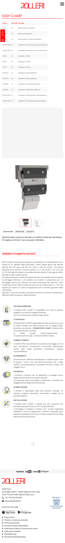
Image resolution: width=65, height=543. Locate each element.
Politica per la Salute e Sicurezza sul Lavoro (21, 528)
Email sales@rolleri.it (13, 501)
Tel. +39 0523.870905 (13, 497)
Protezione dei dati (11, 523)
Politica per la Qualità (12, 531)
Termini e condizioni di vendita (16, 520)
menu (2, 34)
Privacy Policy (9, 517)
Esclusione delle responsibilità (16, 526)
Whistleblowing (10, 534)
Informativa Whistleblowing (14, 537)
